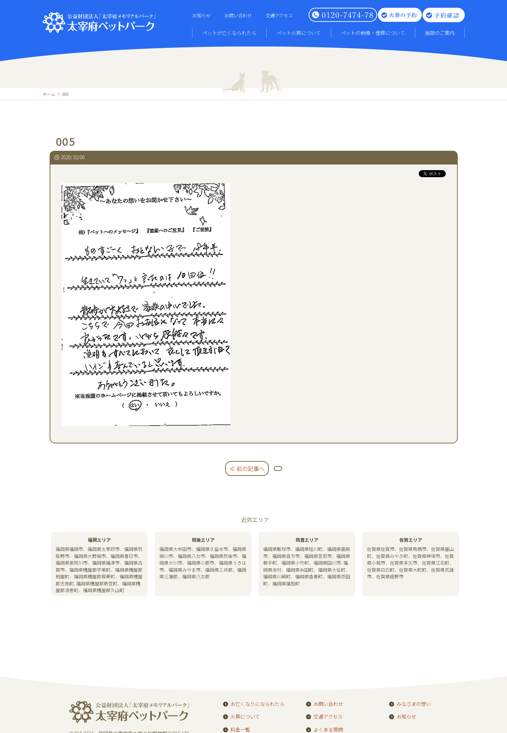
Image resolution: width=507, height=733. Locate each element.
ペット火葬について (299, 32)
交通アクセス (279, 15)
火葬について (245, 716)
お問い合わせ (238, 15)
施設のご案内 (440, 32)
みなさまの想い (414, 704)
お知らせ (201, 15)
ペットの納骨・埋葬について (373, 32)
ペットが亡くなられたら (229, 32)
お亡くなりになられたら (257, 704)
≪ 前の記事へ (247, 468)
